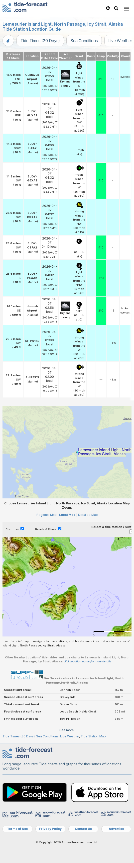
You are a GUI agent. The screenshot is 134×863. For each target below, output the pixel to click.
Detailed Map (88, 515)
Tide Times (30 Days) (40, 40)
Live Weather (69, 736)
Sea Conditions (84, 40)
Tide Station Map (93, 736)
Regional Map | (47, 515)
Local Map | (68, 515)
